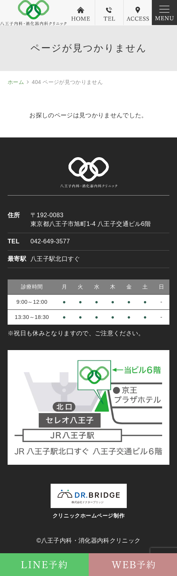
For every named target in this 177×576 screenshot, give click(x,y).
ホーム (16, 82)
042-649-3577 (50, 241)
